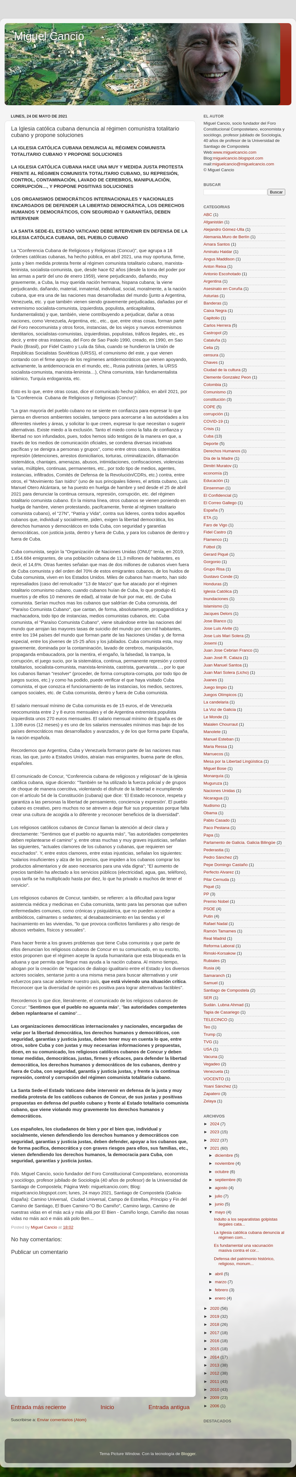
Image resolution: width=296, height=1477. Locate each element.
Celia (208, 347)
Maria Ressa (215, 746)
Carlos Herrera (217, 325)
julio (219, 1196)
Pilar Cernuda (216, 879)
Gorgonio (212, 561)
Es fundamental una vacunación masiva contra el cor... (243, 1248)
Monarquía (214, 776)
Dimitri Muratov (218, 465)
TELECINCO (215, 1019)
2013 (215, 1365)
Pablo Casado (217, 820)
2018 (215, 1324)
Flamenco (213, 539)
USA (208, 1049)
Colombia (212, 384)
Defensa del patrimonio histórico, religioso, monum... (244, 1261)
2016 (215, 1340)
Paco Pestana (216, 827)
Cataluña (212, 340)
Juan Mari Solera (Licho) (226, 672)
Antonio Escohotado (222, 274)
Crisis (209, 428)
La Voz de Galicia (220, 709)
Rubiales (212, 960)
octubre (222, 1171)
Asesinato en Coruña (223, 288)
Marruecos (213, 754)
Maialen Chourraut (221, 724)
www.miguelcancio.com (234, 152)
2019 (215, 1316)
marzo (221, 1282)
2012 (215, 1373)
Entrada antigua (169, 1407)
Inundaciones (216, 598)
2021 (215, 1148)
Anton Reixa (215, 266)
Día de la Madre (218, 458)
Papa (208, 835)
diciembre (224, 1155)
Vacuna (210, 1056)
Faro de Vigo (215, 525)
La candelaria (216, 702)
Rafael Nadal (216, 923)
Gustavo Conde (218, 576)
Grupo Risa (214, 569)
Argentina (212, 281)
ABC (208, 214)
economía (213, 473)
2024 (215, 1124)
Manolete (212, 731)
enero (221, 1298)
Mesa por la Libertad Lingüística (233, 761)
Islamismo (213, 606)
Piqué (209, 886)
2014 (215, 1357)
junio (220, 1204)
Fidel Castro (215, 532)
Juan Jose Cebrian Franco (228, 650)
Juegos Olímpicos (220, 694)
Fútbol (209, 547)
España (211, 510)
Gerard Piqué (216, 554)
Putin (208, 916)
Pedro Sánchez (218, 857)
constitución (214, 399)
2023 (215, 1132)
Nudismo (212, 805)
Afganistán (213, 222)
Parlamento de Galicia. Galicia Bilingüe (239, 842)
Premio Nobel (216, 901)
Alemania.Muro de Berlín (226, 236)
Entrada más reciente (38, 1407)
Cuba (208, 436)
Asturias (211, 295)
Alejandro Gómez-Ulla (224, 229)
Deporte (211, 443)
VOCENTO (214, 1079)
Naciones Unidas (219, 790)
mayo (220, 1212)
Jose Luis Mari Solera (224, 635)
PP (206, 894)
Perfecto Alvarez (219, 872)
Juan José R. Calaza (223, 657)
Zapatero (212, 1093)
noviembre (225, 1163)
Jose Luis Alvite (218, 628)
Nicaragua (213, 798)
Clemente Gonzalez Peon (227, 377)
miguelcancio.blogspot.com (238, 158)
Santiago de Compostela (226, 990)
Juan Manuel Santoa (223, 665)
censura (211, 355)
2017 (215, 1332)
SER (208, 997)
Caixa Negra (215, 310)
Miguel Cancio (49, 36)
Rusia (209, 968)
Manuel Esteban (219, 739)
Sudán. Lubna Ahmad (224, 1004)
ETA (207, 517)
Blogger (188, 1453)
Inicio (107, 1407)
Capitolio (212, 318)
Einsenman (214, 488)
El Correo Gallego (220, 502)
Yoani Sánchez (217, 1086)
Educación (213, 480)
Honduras (213, 584)
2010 (215, 1389)
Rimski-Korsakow (220, 953)
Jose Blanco (215, 621)
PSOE (209, 909)
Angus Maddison (219, 259)
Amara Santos (217, 244)
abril (219, 1274)
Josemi (210, 643)
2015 (215, 1348)
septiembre (226, 1179)
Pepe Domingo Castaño (226, 864)
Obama (210, 813)
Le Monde (213, 717)
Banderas (212, 303)
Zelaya (210, 1101)
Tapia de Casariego (221, 1012)
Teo (207, 1027)
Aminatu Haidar (218, 251)
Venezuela (213, 1071)
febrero (222, 1290)
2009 (215, 1397)
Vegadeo (212, 1064)
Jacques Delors (218, 613)
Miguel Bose (215, 768)
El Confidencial (217, 495)
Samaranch (214, 975)
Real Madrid (215, 938)
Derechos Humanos (222, 451)
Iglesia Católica (218, 591)
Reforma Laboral (219, 946)
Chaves (211, 362)
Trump (210, 1034)
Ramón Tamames (220, 931)
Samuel (211, 983)
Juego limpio (215, 687)
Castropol (212, 332)
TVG (208, 1041)
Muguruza (213, 783)
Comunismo (215, 392)
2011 (215, 1381)
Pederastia (214, 850)
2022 (215, 1140)
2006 (215, 1406)
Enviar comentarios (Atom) (62, 1419)
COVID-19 (213, 421)
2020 (215, 1308)
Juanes (210, 680)
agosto (221, 1187)
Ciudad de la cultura (222, 369)
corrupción (213, 414)
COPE (209, 407)
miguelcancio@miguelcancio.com (243, 164)
